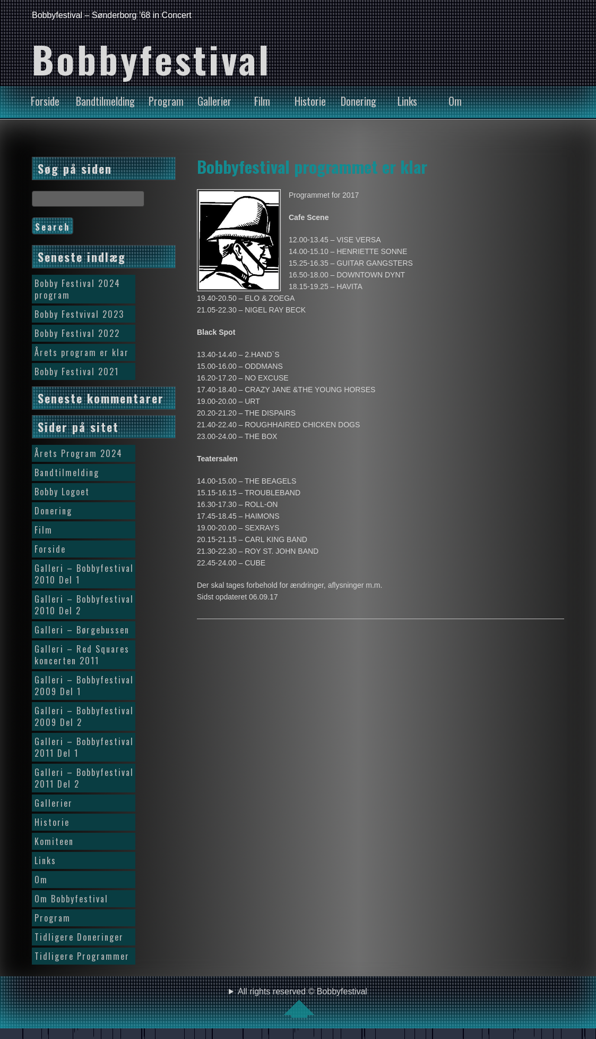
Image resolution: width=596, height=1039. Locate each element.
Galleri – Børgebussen (81, 629)
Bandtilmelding (105, 101)
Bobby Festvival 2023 (79, 314)
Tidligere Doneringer (79, 937)
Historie (310, 101)
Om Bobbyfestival (71, 898)
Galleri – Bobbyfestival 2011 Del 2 (84, 778)
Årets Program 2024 (78, 453)
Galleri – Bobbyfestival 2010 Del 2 (84, 605)
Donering (358, 101)
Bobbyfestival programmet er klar (312, 166)
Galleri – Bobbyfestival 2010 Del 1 (84, 574)
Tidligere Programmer (81, 956)
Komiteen (54, 841)
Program (166, 101)
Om (455, 101)
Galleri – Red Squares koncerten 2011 (81, 655)
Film (262, 101)
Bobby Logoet (62, 491)
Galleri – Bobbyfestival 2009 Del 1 (84, 685)
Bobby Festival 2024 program (77, 289)
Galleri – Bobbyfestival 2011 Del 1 (84, 747)
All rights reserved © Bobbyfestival (302, 1002)
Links (407, 101)
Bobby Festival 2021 (76, 371)
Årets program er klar (81, 352)
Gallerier (214, 101)
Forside (45, 101)
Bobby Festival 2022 (77, 333)
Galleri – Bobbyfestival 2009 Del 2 (84, 716)
